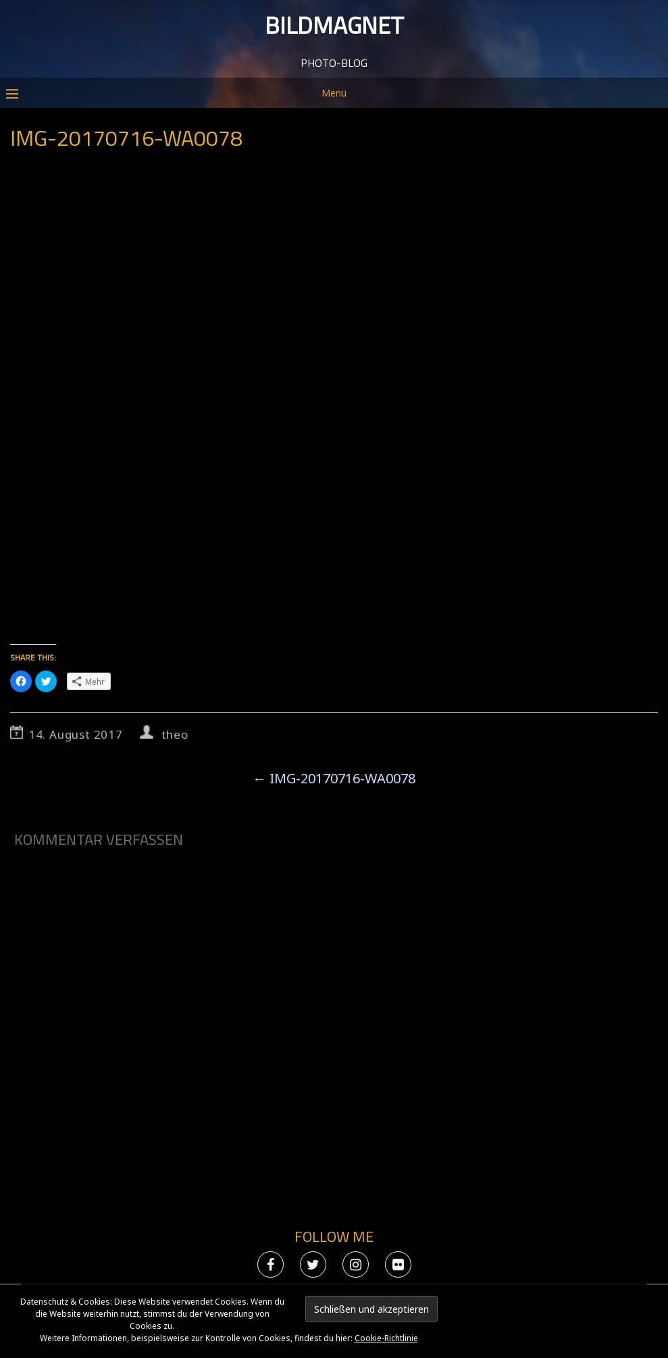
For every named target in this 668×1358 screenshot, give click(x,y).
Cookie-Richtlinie (386, 1338)
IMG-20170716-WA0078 (334, 778)
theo (174, 734)
